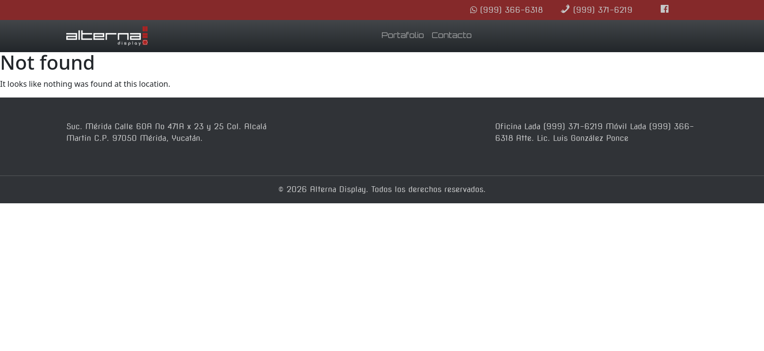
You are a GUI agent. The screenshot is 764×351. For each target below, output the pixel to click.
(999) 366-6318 (506, 10)
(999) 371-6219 (596, 10)
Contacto (452, 36)
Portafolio (403, 36)
